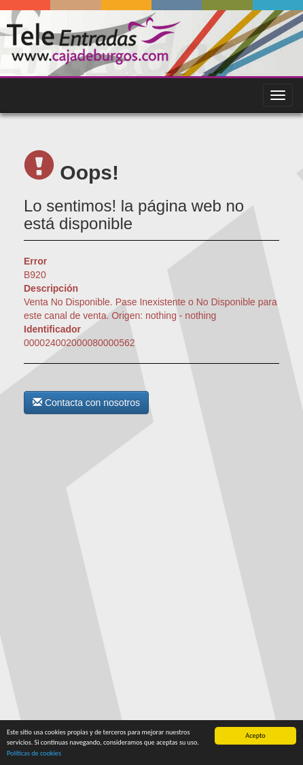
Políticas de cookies (34, 753)
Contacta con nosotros (86, 402)
